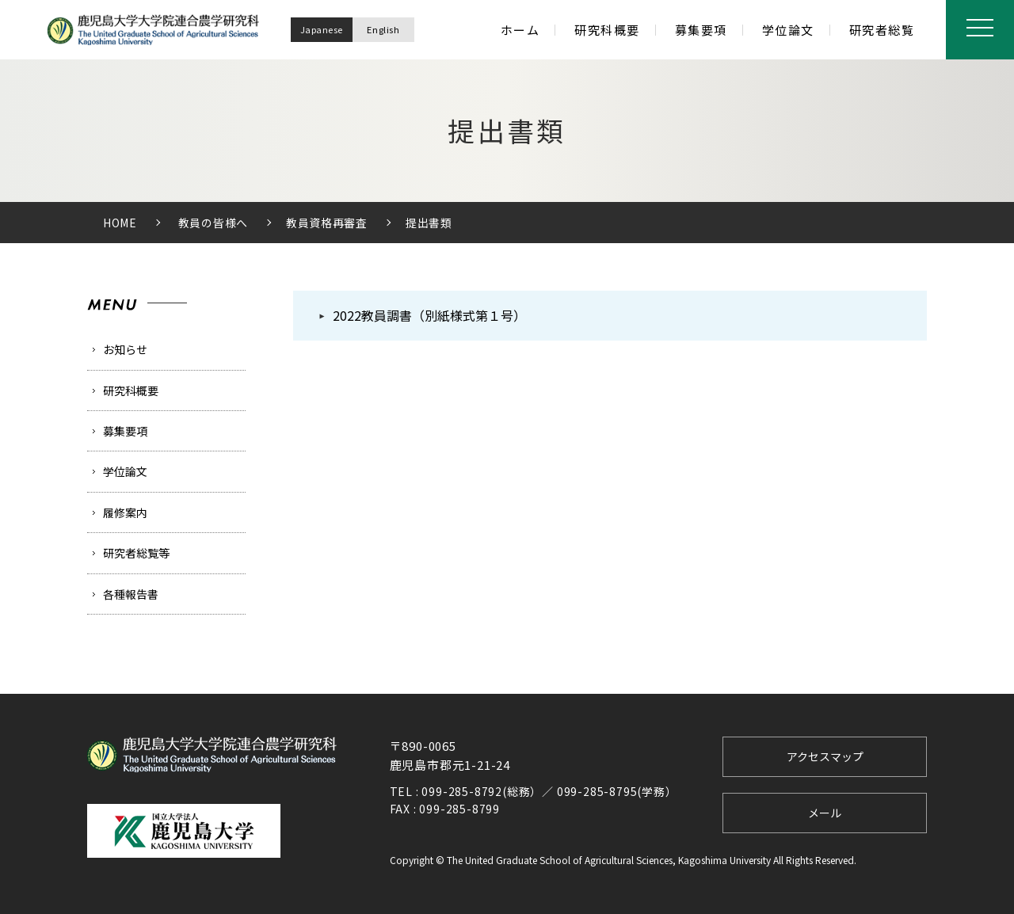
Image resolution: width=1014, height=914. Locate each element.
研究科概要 (607, 29)
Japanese (319, 29)
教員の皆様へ (213, 222)
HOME (120, 222)
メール (824, 813)
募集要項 (701, 29)
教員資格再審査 (327, 222)
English (381, 29)
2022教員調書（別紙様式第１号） (429, 315)
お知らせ (125, 349)
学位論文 (788, 29)
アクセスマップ (825, 756)
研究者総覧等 (136, 553)
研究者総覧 (882, 29)
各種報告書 (130, 594)
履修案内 (125, 512)
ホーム (520, 29)
